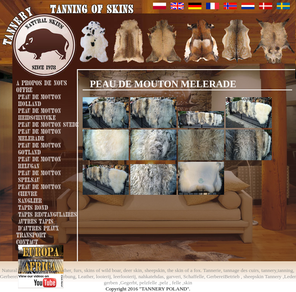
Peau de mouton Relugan (39, 162)
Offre (24, 88)
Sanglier (30, 199)
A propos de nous (41, 82)
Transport (31, 234)
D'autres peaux (38, 227)
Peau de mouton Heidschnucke (39, 113)
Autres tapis (35, 220)
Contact (27, 241)
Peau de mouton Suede (48, 123)
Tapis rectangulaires (47, 213)
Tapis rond (33, 206)
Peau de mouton (39, 186)
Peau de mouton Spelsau (39, 175)
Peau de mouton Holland (39, 99)
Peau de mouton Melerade (39, 134)
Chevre (27, 193)
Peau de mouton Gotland (39, 148)
